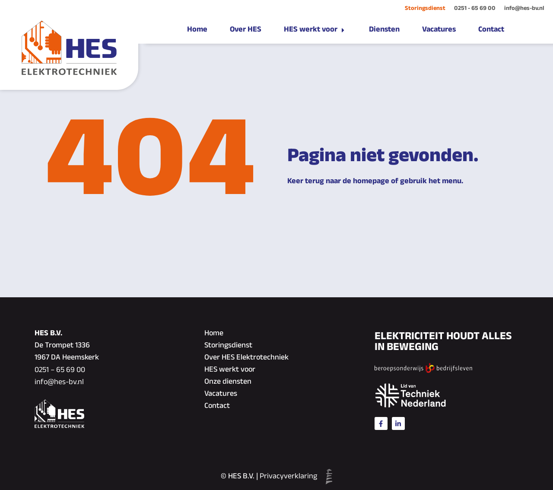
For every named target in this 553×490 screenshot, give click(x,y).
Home (213, 334)
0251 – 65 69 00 (60, 370)
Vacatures (220, 394)
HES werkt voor (229, 370)
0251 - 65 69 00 (475, 8)
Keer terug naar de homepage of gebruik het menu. (375, 181)
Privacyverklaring (288, 477)
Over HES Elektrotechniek (246, 358)
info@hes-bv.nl (524, 8)
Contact (217, 406)
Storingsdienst (425, 8)
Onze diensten (227, 382)
